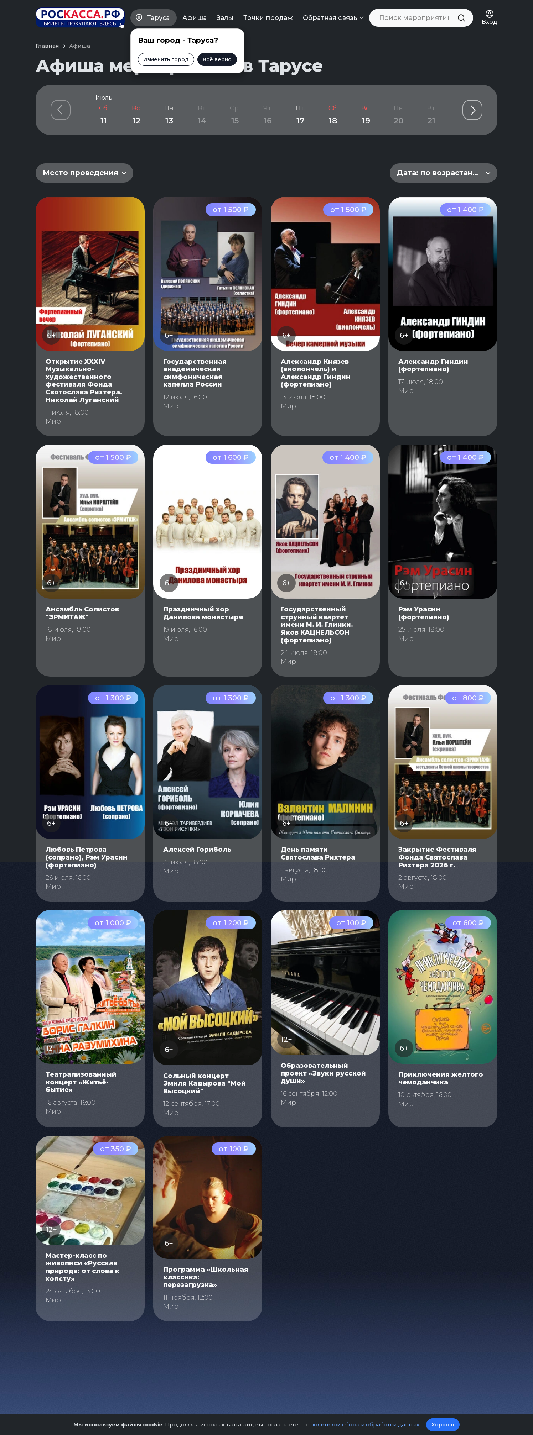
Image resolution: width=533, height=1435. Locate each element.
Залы (225, 18)
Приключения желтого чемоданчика (440, 1078)
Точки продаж (268, 18)
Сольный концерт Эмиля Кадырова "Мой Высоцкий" (204, 1083)
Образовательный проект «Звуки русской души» (323, 1073)
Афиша (194, 18)
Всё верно (216, 59)
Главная (47, 45)
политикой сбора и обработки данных (364, 1424)
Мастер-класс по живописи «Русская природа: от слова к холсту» (82, 1267)
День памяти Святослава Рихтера (318, 853)
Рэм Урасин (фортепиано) (423, 613)
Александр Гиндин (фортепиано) (433, 365)
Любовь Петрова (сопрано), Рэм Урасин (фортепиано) (87, 857)
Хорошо (442, 1424)
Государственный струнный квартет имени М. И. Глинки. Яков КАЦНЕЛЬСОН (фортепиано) (317, 624)
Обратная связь (333, 18)
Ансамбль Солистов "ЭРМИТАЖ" (82, 613)
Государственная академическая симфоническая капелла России (195, 373)
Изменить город (165, 59)
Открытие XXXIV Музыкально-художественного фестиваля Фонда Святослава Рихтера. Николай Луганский (84, 381)
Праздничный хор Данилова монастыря (203, 613)
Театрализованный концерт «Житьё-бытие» (81, 1082)
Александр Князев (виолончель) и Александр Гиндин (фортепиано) (316, 373)
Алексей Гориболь (197, 849)
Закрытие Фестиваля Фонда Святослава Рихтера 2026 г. (437, 857)
